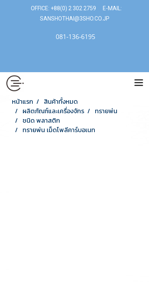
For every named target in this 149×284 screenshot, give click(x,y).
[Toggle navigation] (138, 83)
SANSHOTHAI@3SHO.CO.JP (74, 18)
